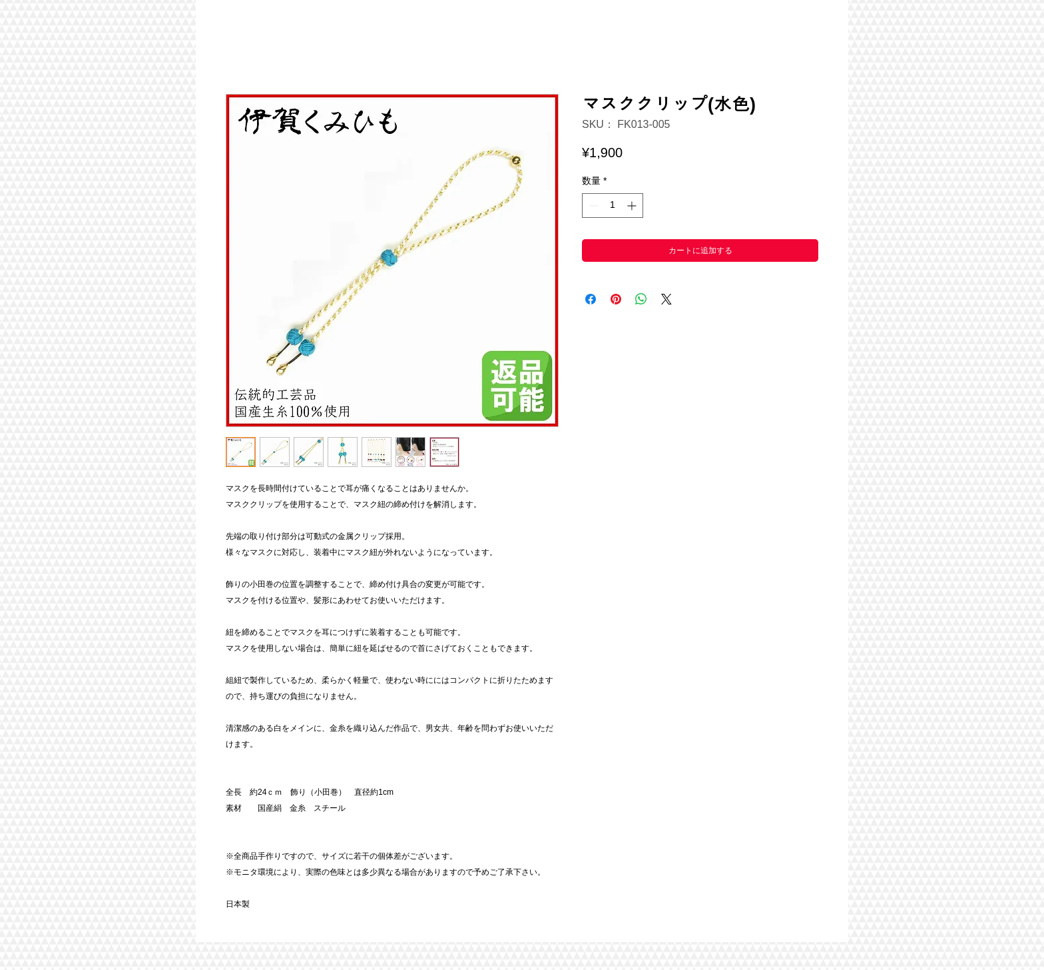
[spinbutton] (613, 205)
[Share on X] (666, 299)
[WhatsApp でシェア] (641, 299)
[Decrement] (592, 205)
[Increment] (633, 205)
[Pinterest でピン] (616, 299)
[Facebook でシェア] (591, 299)
